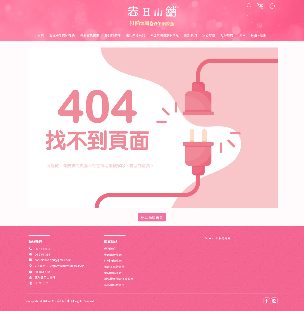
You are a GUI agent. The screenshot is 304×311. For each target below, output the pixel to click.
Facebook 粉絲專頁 (217, 238)
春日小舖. (63, 301)
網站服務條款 (113, 273)
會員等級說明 (113, 255)
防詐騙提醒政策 (114, 285)
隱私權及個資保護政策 (118, 279)
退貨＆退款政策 (114, 267)
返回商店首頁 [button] (152, 217)
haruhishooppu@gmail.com (53, 260)
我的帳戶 (110, 249)
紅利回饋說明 (113, 261)
